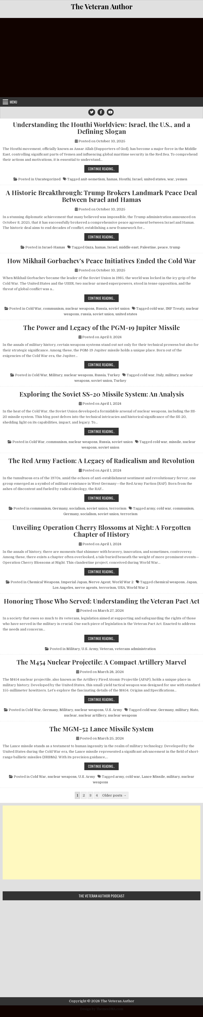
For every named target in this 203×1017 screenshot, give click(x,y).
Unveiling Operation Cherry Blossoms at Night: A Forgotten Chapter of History (101, 531)
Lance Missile (153, 777)
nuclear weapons (79, 308)
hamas (112, 179)
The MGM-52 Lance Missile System (101, 728)
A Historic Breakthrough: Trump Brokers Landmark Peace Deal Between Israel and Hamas (101, 196)
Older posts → (114, 795)
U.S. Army (89, 649)
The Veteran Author (101, 6)
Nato (194, 710)
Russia (101, 308)
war (170, 179)
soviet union (119, 308)
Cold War (33, 308)
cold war (157, 308)
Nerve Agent (99, 582)
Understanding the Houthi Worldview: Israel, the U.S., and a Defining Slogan (101, 128)
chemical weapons (169, 582)
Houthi (125, 179)
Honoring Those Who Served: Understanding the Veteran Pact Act (102, 600)
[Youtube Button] (110, 112)
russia (86, 314)
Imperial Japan (74, 582)
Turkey (113, 375)
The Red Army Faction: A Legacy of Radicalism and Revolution (101, 460)
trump (174, 247)
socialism (77, 508)
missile (175, 442)
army (150, 508)
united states (155, 179)
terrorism (117, 508)
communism (53, 308)
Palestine (148, 247)
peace (163, 247)
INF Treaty (175, 308)
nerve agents (86, 588)
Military (55, 375)
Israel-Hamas (53, 247)
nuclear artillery (92, 715)
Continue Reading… (103, 168)
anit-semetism (93, 179)
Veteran (106, 649)
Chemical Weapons (43, 582)
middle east (129, 247)
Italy (160, 375)
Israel (137, 179)
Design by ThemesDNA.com (101, 1009)
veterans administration (135, 649)
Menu (13, 102)
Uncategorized (48, 179)
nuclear (70, 715)
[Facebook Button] (101, 112)
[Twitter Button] (91, 112)
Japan (191, 582)
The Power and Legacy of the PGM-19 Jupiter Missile (101, 327)
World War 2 (122, 582)
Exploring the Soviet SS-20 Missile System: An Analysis (101, 393)
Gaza (89, 247)
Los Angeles (63, 588)
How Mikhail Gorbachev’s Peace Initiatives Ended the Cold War (101, 260)
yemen (181, 179)
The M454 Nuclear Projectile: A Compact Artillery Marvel (101, 661)
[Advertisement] (101, 58)
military (171, 375)
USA (121, 588)
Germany (60, 508)
